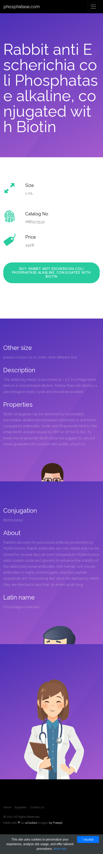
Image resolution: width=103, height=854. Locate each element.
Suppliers (20, 807)
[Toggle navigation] (93, 6)
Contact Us (37, 807)
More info (59, 848)
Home (7, 807)
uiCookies (31, 822)
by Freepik (56, 822)
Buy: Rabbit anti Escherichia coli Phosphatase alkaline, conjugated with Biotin (51, 272)
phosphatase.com (22, 6)
